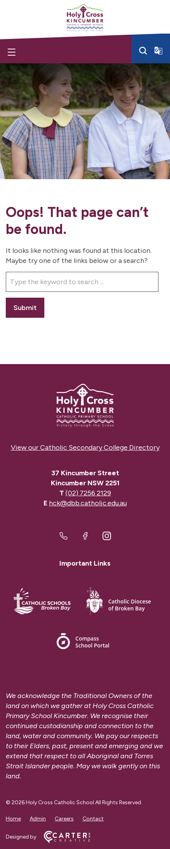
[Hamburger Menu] (11, 52)
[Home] (85, 405)
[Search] (143, 50)
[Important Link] (42, 602)
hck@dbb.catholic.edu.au (88, 503)
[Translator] (158, 50)
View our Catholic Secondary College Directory (85, 447)
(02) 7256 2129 (88, 493)
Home (13, 818)
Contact (93, 818)
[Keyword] (82, 282)
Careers (64, 818)
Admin (38, 818)
